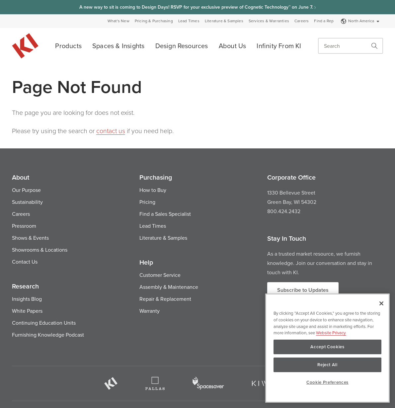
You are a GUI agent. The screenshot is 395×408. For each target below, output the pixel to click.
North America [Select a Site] (360, 21)
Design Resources (181, 45)
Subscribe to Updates (303, 290)
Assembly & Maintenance (168, 286)
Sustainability (27, 201)
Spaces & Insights (118, 45)
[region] (327, 348)
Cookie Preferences (327, 382)
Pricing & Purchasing (154, 21)
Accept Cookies (327, 347)
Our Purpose (26, 190)
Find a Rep (324, 21)
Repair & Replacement (165, 298)
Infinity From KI (279, 45)
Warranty (149, 310)
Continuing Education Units (44, 322)
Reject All (327, 365)
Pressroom (24, 225)
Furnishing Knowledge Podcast (48, 334)
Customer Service (160, 275)
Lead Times (188, 21)
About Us (232, 45)
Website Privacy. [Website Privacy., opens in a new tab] (331, 333)
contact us (110, 130)
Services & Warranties (269, 21)
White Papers (27, 310)
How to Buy (152, 190)
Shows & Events (30, 237)
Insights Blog (27, 298)
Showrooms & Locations (39, 249)
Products (68, 45)
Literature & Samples (224, 21)
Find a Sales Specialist (165, 213)
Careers (301, 21)
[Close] (381, 303)
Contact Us (25, 261)
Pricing (147, 201)
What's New (118, 21)
